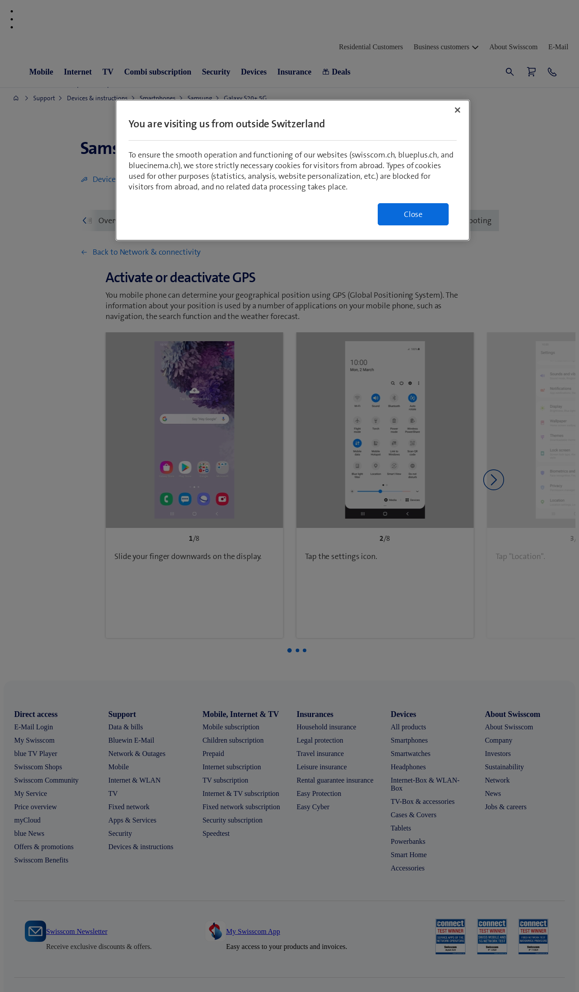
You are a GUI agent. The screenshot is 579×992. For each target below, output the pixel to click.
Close (413, 214)
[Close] (457, 110)
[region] (292, 170)
